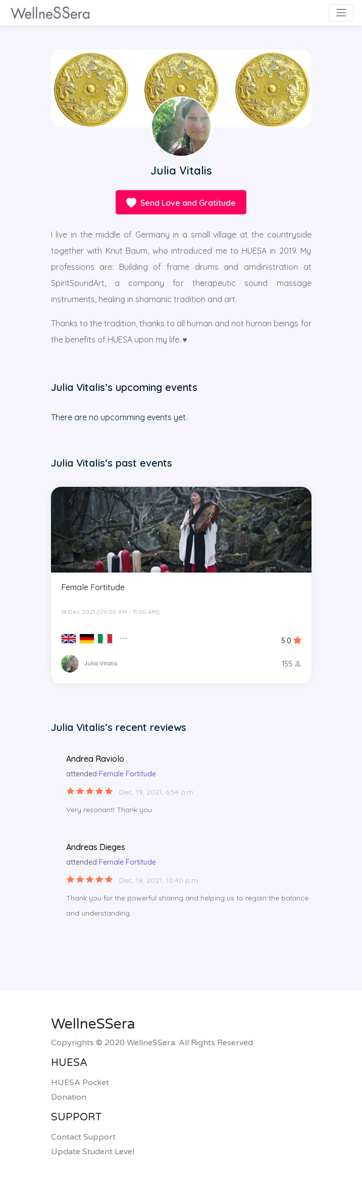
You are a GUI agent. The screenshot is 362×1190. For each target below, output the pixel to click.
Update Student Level (92, 1152)
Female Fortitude (93, 587)
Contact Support (83, 1137)
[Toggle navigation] (341, 12)
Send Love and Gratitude (181, 203)
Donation (68, 1097)
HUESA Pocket (80, 1083)
